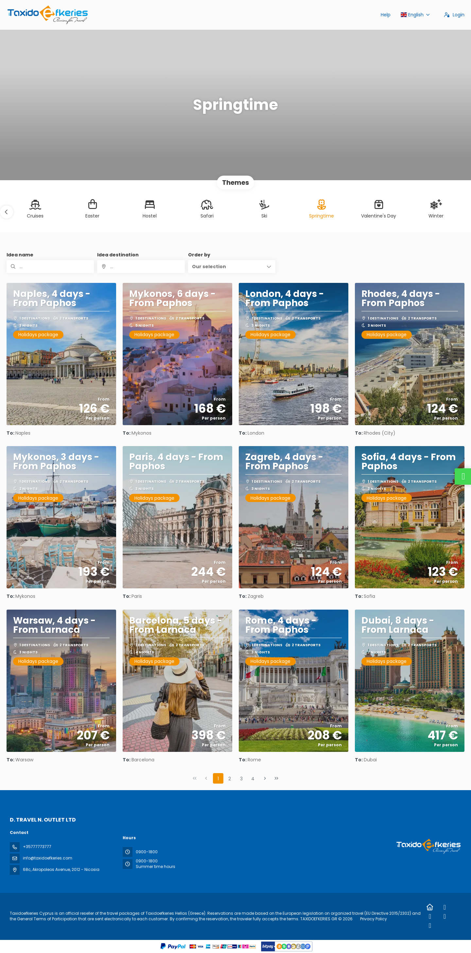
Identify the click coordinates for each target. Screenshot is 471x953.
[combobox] (140, 266)
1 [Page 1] (218, 778)
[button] (6, 211)
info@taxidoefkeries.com (47, 858)
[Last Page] (276, 778)
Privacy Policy (373, 919)
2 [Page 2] (229, 778)
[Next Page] (265, 778)
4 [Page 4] (252, 778)
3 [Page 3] (241, 778)
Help (386, 14)
